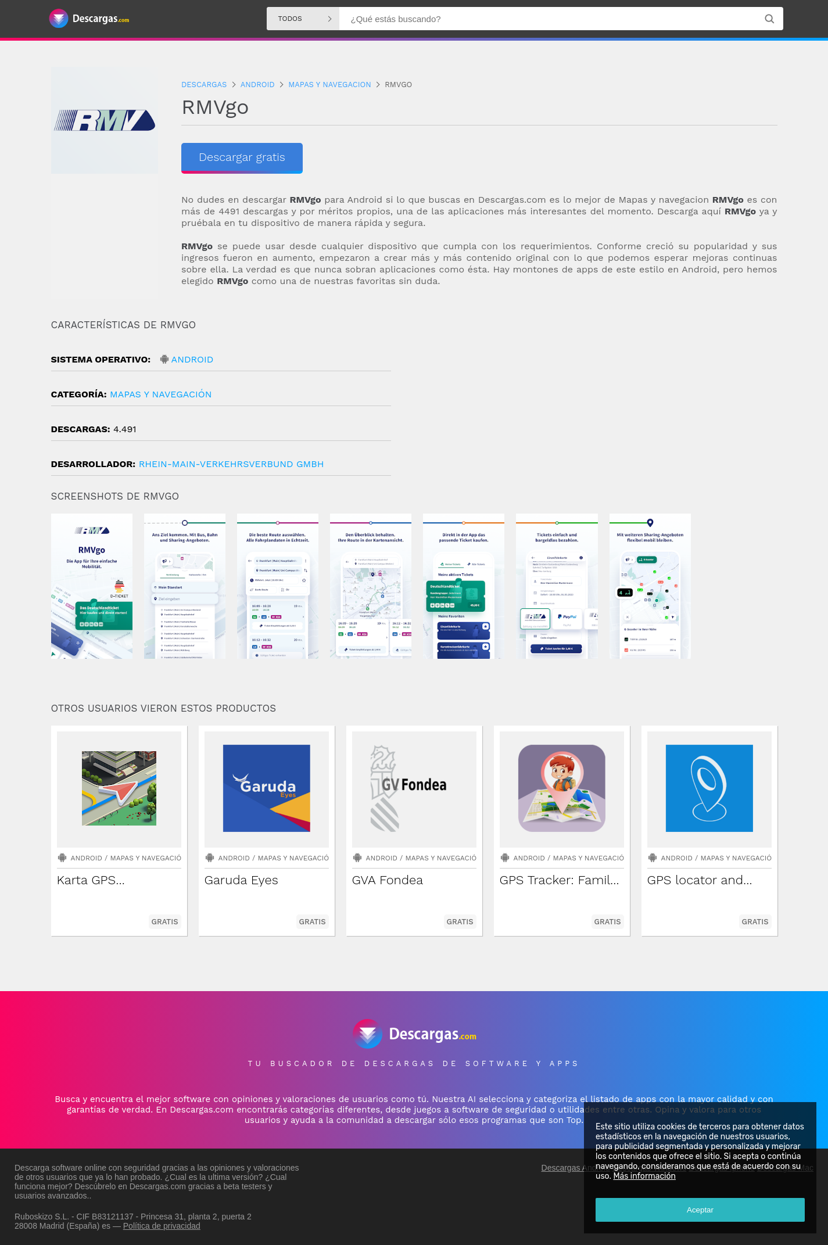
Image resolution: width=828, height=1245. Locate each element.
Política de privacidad (161, 1225)
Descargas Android (576, 1167)
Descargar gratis (242, 157)
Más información (644, 1176)
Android (192, 359)
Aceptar (700, 1209)
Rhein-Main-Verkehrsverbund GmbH (231, 463)
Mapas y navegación (161, 394)
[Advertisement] (595, 417)
